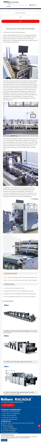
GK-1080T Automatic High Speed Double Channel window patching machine (18, 393)
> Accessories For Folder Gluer (9, 417)
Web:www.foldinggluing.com (9, 433)
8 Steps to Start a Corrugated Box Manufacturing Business (20, 294)
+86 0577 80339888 (7, 427)
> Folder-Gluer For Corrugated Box (10, 413)
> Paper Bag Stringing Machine (9, 419)
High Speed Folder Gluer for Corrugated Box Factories (18, 291)
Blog (20, 21)
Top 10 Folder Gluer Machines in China (14, 288)
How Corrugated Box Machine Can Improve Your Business (20, 296)
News (20, 17)
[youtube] (21, 5)
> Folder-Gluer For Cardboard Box (10, 411)
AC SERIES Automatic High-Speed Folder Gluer (17, 362)
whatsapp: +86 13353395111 (9, 429)
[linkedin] (18, 5)
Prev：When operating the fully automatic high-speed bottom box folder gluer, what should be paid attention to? (21, 277)
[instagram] (26, 5)
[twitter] (16, 5)
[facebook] (14, 5)
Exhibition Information (20, 13)
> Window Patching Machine (8, 415)
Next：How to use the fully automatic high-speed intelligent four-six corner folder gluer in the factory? (21, 280)
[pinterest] (23, 5)
